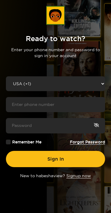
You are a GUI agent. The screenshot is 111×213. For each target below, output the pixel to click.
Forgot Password (87, 142)
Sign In (55, 159)
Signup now (78, 175)
